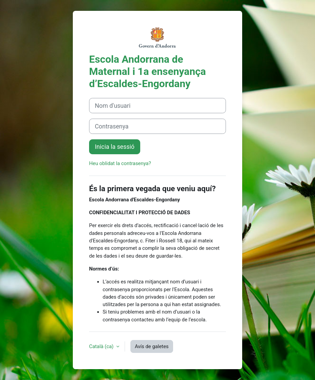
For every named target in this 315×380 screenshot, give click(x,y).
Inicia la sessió (114, 146)
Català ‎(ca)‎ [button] (102, 346)
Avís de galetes (152, 346)
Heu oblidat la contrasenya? (120, 163)
